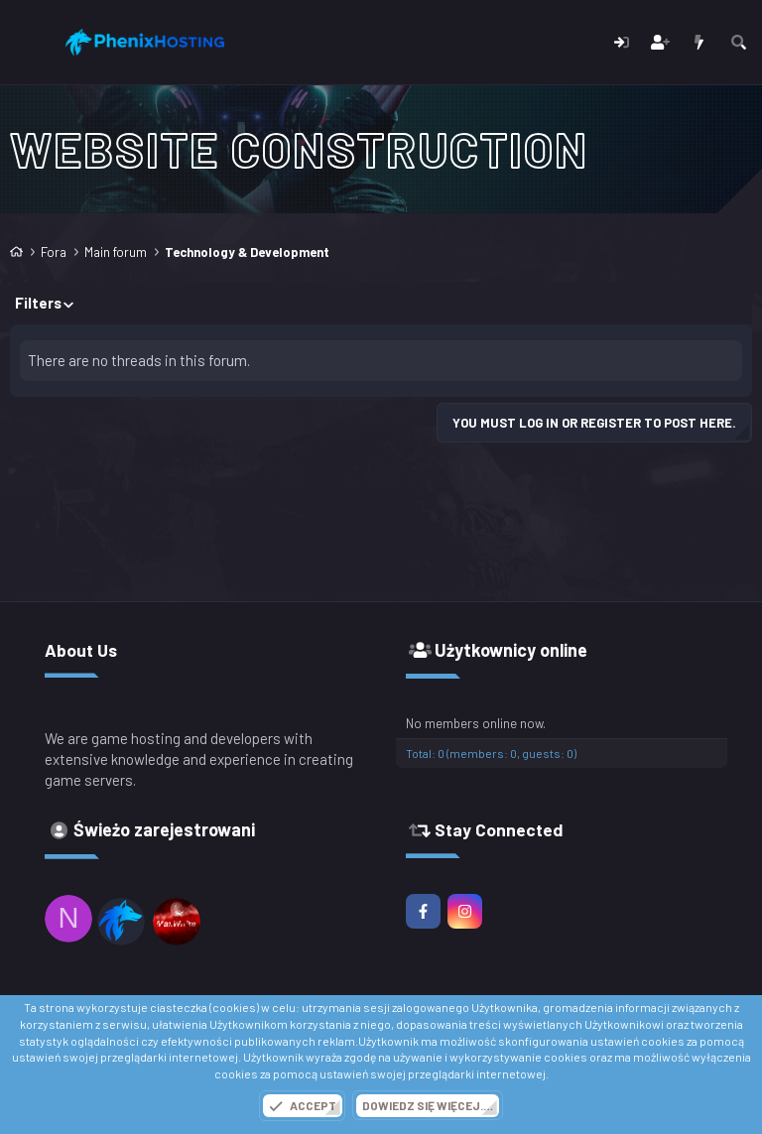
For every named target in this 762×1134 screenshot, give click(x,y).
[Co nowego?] (699, 42)
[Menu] (27, 42)
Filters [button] (38, 303)
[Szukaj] (738, 42)
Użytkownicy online (511, 650)
